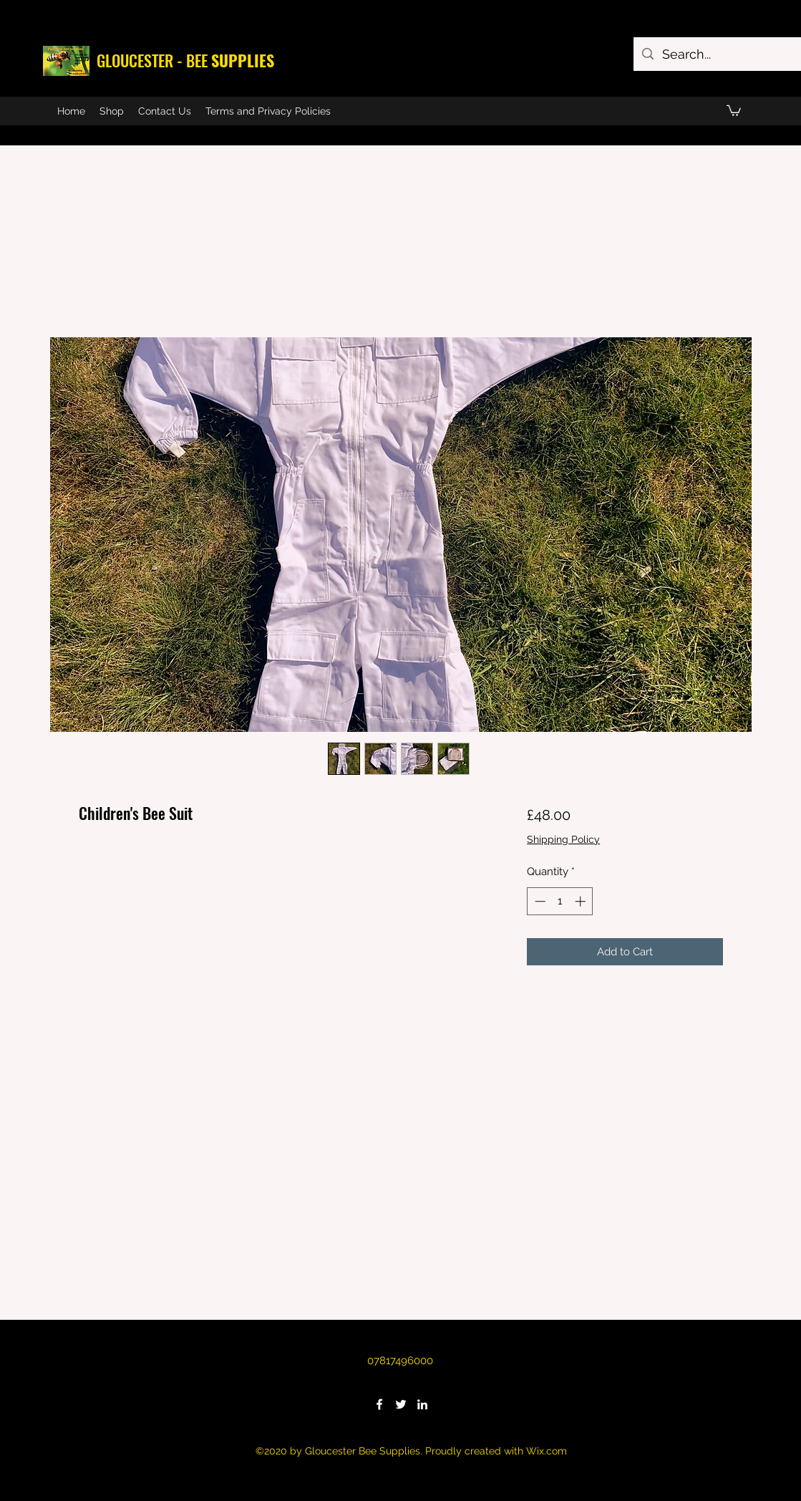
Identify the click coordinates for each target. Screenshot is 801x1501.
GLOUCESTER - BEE (185, 60)
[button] (734, 110)
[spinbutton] (560, 901)
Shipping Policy (563, 839)
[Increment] (581, 901)
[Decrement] (538, 901)
